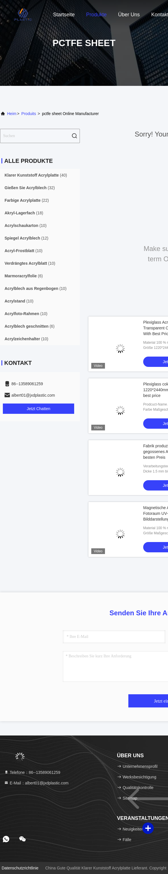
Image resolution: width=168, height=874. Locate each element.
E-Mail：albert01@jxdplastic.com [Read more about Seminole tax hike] (36, 783)
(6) (24, 276)
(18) (24, 213)
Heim (12, 113)
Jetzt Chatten (38, 408)
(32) (30, 187)
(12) (26, 238)
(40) (36, 175)
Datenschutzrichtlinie (20, 868)
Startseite (64, 14)
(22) (27, 200)
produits (28, 113)
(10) (25, 225)
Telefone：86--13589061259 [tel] (32, 772)
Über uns (129, 14)
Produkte (96, 14)
